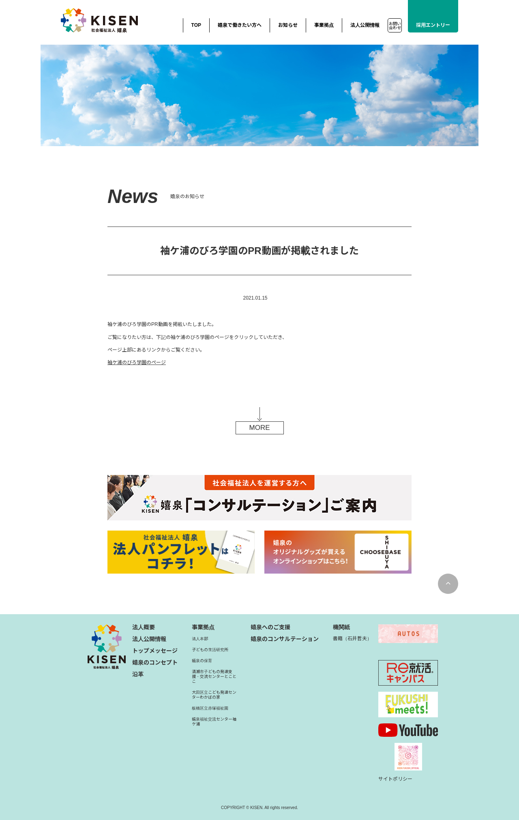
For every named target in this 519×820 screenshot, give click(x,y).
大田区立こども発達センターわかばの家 (214, 694)
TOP (196, 25)
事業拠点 (324, 25)
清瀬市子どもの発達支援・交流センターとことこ (214, 676)
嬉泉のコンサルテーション (285, 639)
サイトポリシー (395, 779)
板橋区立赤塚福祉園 (210, 708)
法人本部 (200, 639)
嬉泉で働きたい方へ (240, 25)
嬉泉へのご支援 (270, 627)
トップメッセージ (155, 650)
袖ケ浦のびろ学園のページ (136, 362)
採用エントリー (433, 25)
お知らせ (288, 25)
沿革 (138, 674)
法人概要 (143, 627)
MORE (259, 428)
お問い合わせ (395, 26)
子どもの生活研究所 (210, 649)
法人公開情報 (365, 25)
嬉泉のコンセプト (155, 662)
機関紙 (341, 627)
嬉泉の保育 (202, 660)
